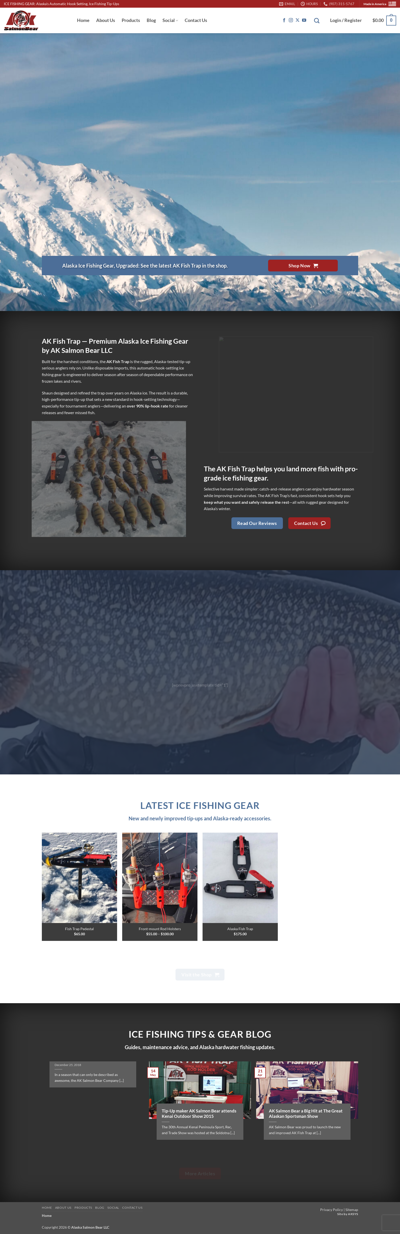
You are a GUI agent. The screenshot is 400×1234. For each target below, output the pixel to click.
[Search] (316, 20)
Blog (151, 20)
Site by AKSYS (347, 1214)
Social (170, 20)
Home (83, 20)
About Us (105, 20)
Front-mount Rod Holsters (160, 929)
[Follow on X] (297, 20)
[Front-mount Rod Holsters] (159, 878)
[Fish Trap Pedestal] (79, 878)
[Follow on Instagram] (291, 20)
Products (131, 20)
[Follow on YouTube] (304, 20)
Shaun (47, 392)
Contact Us (196, 20)
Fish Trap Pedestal (79, 929)
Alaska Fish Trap (240, 929)
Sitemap (351, 1209)
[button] (346, 20)
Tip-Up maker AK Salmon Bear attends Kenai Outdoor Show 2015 (199, 1113)
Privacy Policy (331, 1209)
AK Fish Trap (236, 468)
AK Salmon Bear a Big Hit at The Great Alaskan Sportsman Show (306, 1113)
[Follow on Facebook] (284, 20)
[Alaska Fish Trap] (240, 878)
